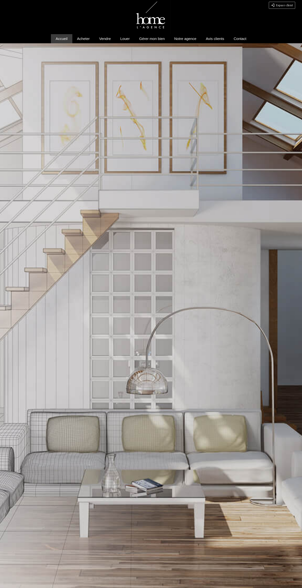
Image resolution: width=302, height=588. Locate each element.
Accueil (62, 39)
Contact (240, 39)
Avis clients (215, 39)
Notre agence (185, 39)
